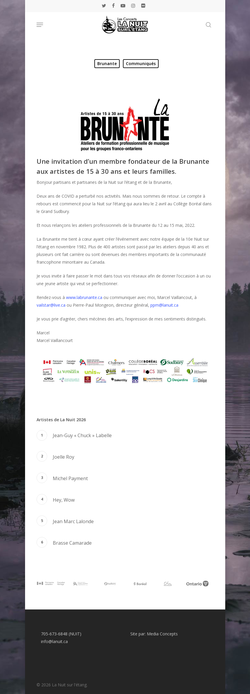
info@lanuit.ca (54, 641)
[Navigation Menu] (40, 25)
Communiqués (141, 63)
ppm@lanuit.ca (164, 305)
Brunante (107, 63)
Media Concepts (162, 634)
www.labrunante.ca (84, 297)
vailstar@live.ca (51, 305)
